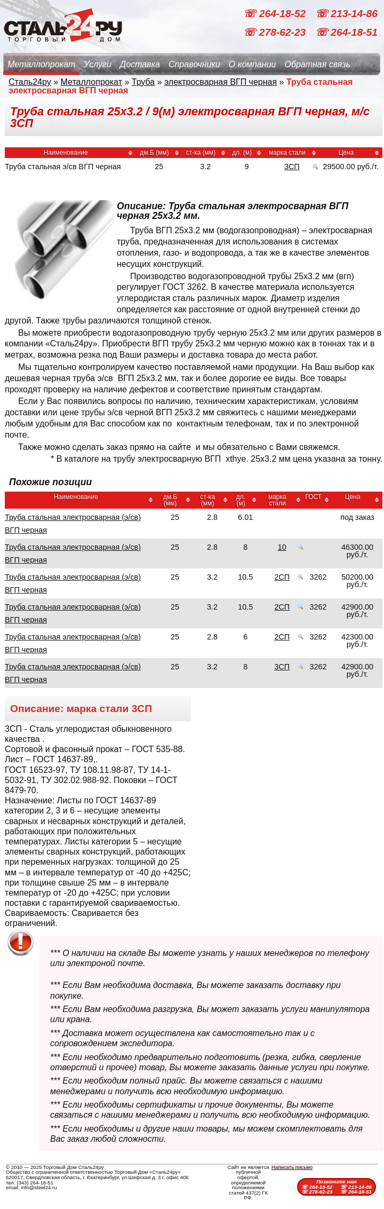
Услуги (97, 64)
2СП (282, 577)
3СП (292, 166)
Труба (143, 81)
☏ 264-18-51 (346, 32)
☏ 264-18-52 (275, 13)
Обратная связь (317, 64)
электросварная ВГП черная (220, 81)
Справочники (194, 64)
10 (282, 547)
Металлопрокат (41, 64)
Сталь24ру (30, 81)
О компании (252, 64)
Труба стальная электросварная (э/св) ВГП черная (73, 523)
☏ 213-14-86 (346, 13)
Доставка (140, 64)
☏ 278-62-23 (275, 32)
